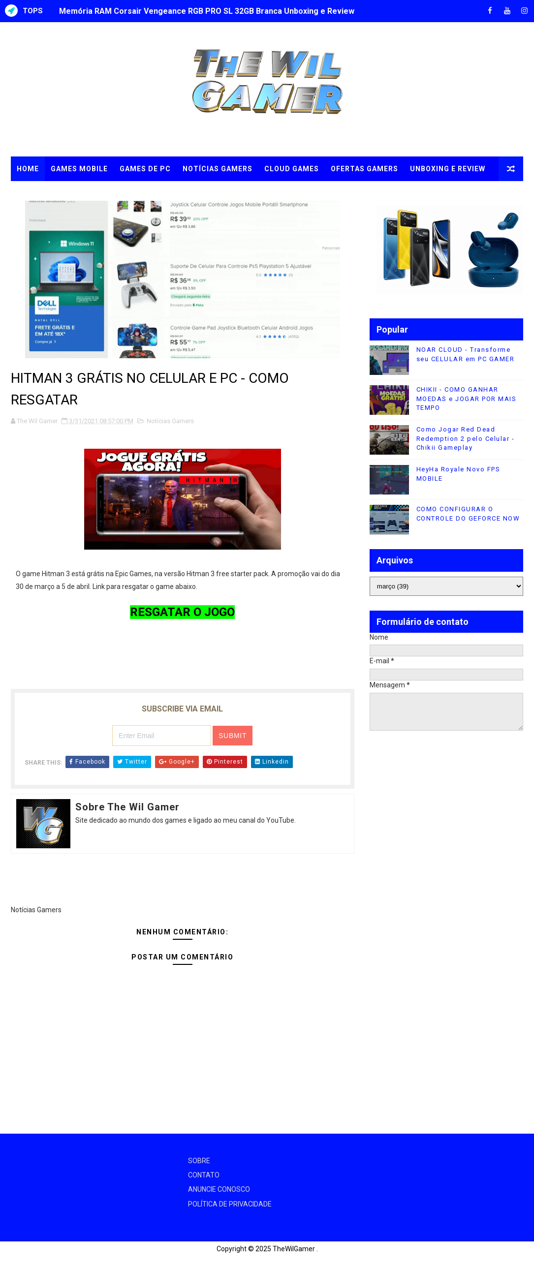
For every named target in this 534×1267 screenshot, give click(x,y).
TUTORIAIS (37, 193)
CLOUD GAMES (291, 169)
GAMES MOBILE (79, 169)
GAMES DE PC (145, 169)
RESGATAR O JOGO (182, 612)
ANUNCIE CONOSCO (219, 1189)
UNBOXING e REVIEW (447, 169)
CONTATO (204, 1175)
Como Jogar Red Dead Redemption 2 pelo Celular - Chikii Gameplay (465, 438)
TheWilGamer (294, 1249)
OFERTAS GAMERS (364, 169)
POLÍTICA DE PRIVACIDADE (230, 1204)
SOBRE (199, 1161)
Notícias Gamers (170, 421)
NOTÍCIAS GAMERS (217, 169)
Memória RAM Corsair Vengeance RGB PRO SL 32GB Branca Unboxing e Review (206, 11)
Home (28, 169)
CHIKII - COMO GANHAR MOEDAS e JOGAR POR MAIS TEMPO (466, 398)
